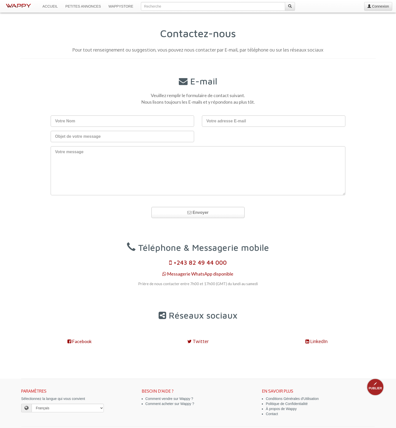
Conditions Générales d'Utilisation (292, 399)
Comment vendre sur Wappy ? (169, 399)
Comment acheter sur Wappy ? (169, 404)
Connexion (378, 6)
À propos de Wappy (281, 409)
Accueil (50, 6)
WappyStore (121, 6)
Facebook (79, 341)
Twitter (198, 341)
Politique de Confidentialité (287, 404)
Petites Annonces (83, 6)
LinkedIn (316, 341)
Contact (272, 414)
